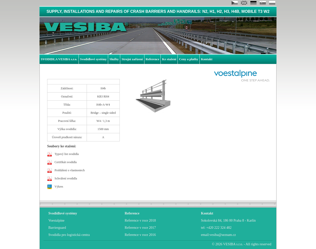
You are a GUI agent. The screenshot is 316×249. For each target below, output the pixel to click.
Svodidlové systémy (93, 59)
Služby (114, 59)
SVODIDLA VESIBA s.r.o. (59, 59)
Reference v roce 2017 (140, 228)
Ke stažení (169, 59)
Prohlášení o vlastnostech (70, 170)
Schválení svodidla (66, 178)
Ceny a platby (188, 59)
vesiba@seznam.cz (223, 235)
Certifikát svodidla (66, 162)
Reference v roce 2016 (140, 235)
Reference (152, 59)
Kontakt (206, 59)
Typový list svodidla (67, 154)
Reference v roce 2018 (140, 220)
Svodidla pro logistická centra (69, 235)
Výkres (59, 186)
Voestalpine (56, 220)
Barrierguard (57, 228)
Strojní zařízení (132, 59)
